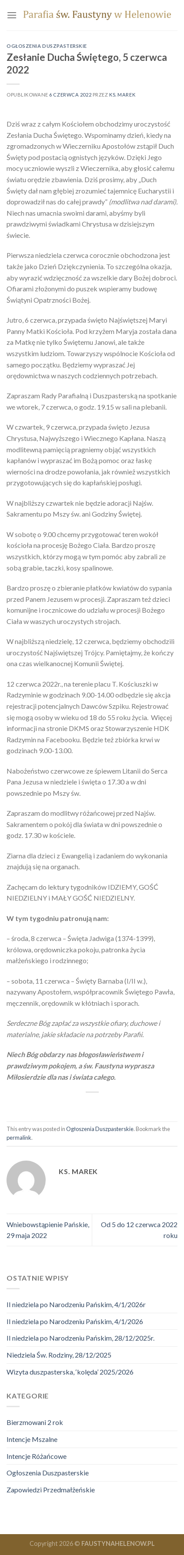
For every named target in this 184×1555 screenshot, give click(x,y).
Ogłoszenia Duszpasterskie (47, 46)
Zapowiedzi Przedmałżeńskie (51, 1489)
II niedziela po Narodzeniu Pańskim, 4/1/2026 (75, 1321)
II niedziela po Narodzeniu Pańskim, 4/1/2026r (76, 1304)
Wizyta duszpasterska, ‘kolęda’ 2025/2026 (70, 1372)
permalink (19, 1137)
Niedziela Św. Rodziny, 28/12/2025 (59, 1355)
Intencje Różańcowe (37, 1456)
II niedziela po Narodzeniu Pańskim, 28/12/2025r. (80, 1338)
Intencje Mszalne (32, 1439)
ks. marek (122, 94)
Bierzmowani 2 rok (35, 1422)
